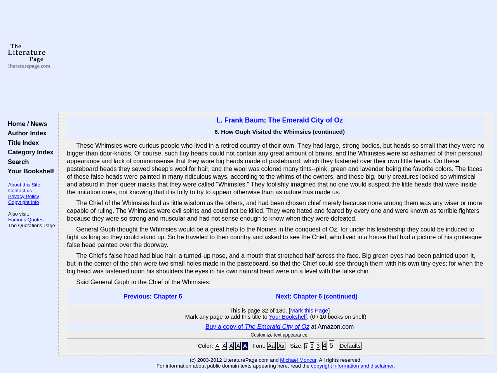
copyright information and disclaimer (352, 366)
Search (16, 161)
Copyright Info (23, 202)
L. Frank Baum (240, 120)
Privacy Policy (23, 196)
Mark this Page (309, 310)
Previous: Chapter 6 (152, 296)
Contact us (20, 190)
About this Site (24, 185)
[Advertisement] (276, 56)
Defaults (350, 346)
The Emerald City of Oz (305, 120)
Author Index (25, 133)
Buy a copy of (257, 326)
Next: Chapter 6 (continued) (317, 296)
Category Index (29, 152)
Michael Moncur (298, 360)
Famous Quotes (25, 220)
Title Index (21, 142)
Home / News (25, 123)
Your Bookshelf (29, 171)
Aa (271, 346)
